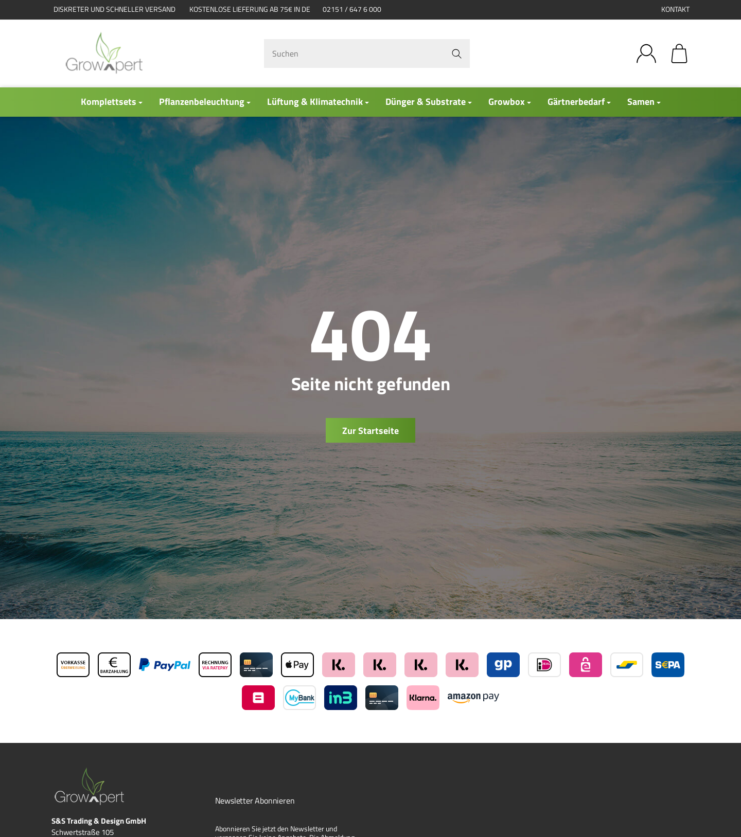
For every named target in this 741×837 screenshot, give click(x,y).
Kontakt (675, 9)
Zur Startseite (370, 431)
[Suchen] (367, 53)
